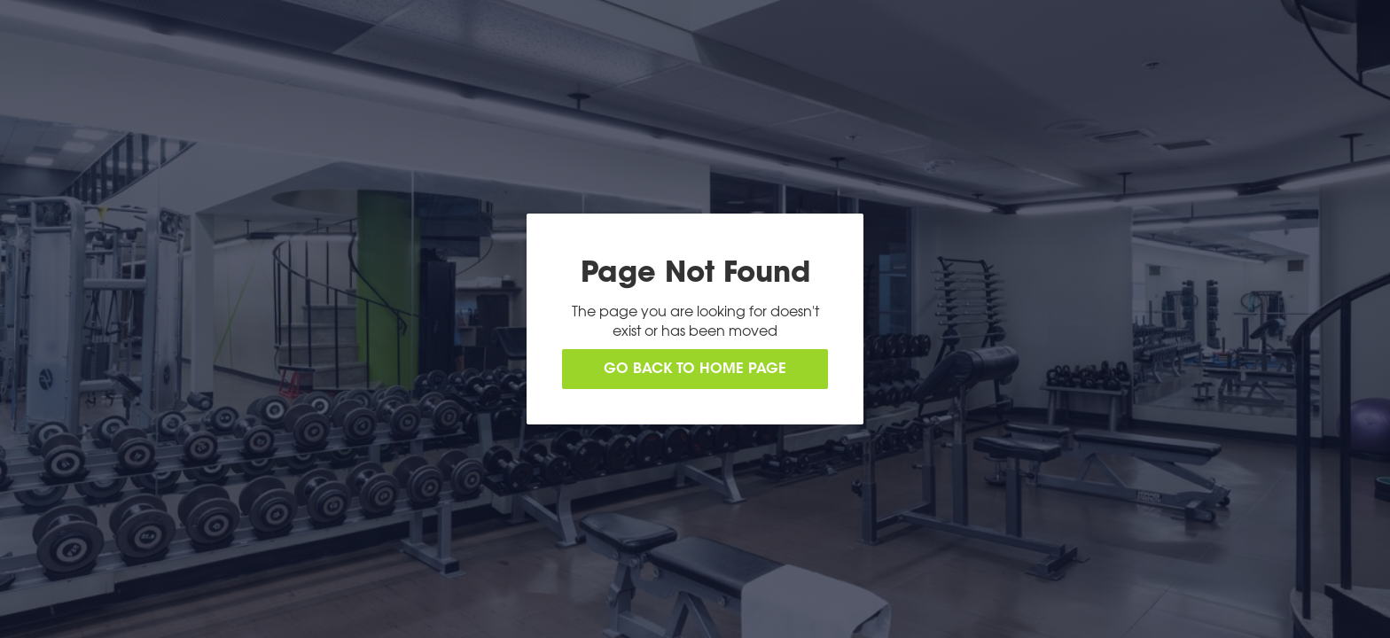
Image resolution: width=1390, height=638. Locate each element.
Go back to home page (695, 369)
